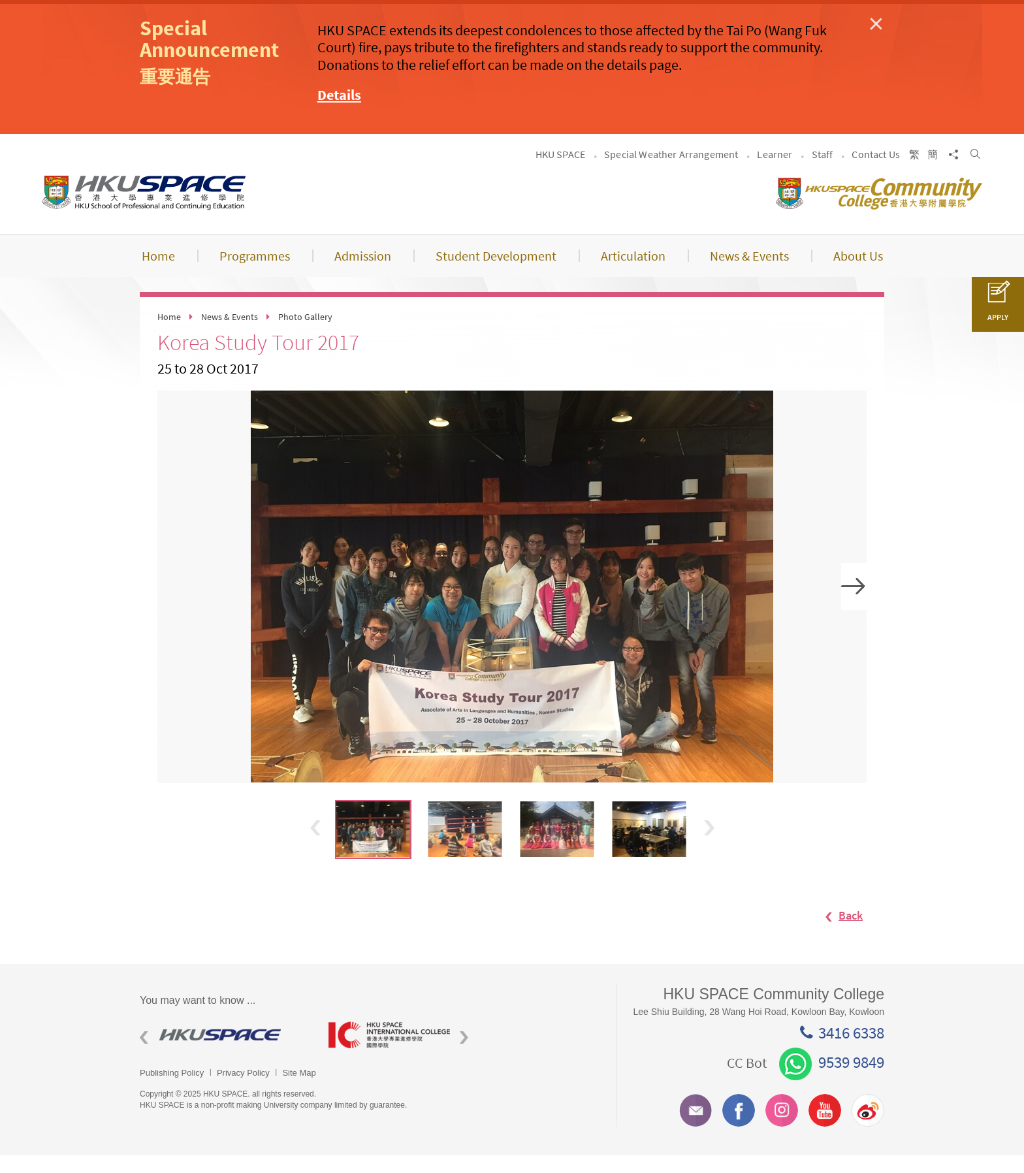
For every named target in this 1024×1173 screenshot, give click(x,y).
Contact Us (876, 171)
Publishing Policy (172, 1090)
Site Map (298, 1090)
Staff (822, 171)
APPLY (998, 308)
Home (169, 334)
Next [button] (854, 604)
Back (837, 932)
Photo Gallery (305, 334)
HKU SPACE (560, 171)
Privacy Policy (243, 1090)
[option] (512, 604)
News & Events (229, 334)
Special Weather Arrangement (671, 171)
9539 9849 (831, 1079)
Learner (774, 171)
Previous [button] (315, 844)
